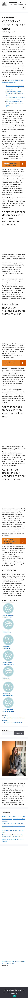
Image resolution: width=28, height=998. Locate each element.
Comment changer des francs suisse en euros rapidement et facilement (15, 88)
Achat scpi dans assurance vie (13, 722)
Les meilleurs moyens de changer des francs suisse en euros (14, 93)
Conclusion (9, 107)
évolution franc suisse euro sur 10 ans (13, 816)
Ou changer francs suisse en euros (12, 823)
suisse (6, 715)
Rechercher (5, 730)
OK (14, 995)
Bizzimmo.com (15, 2)
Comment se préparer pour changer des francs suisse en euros (14, 103)
